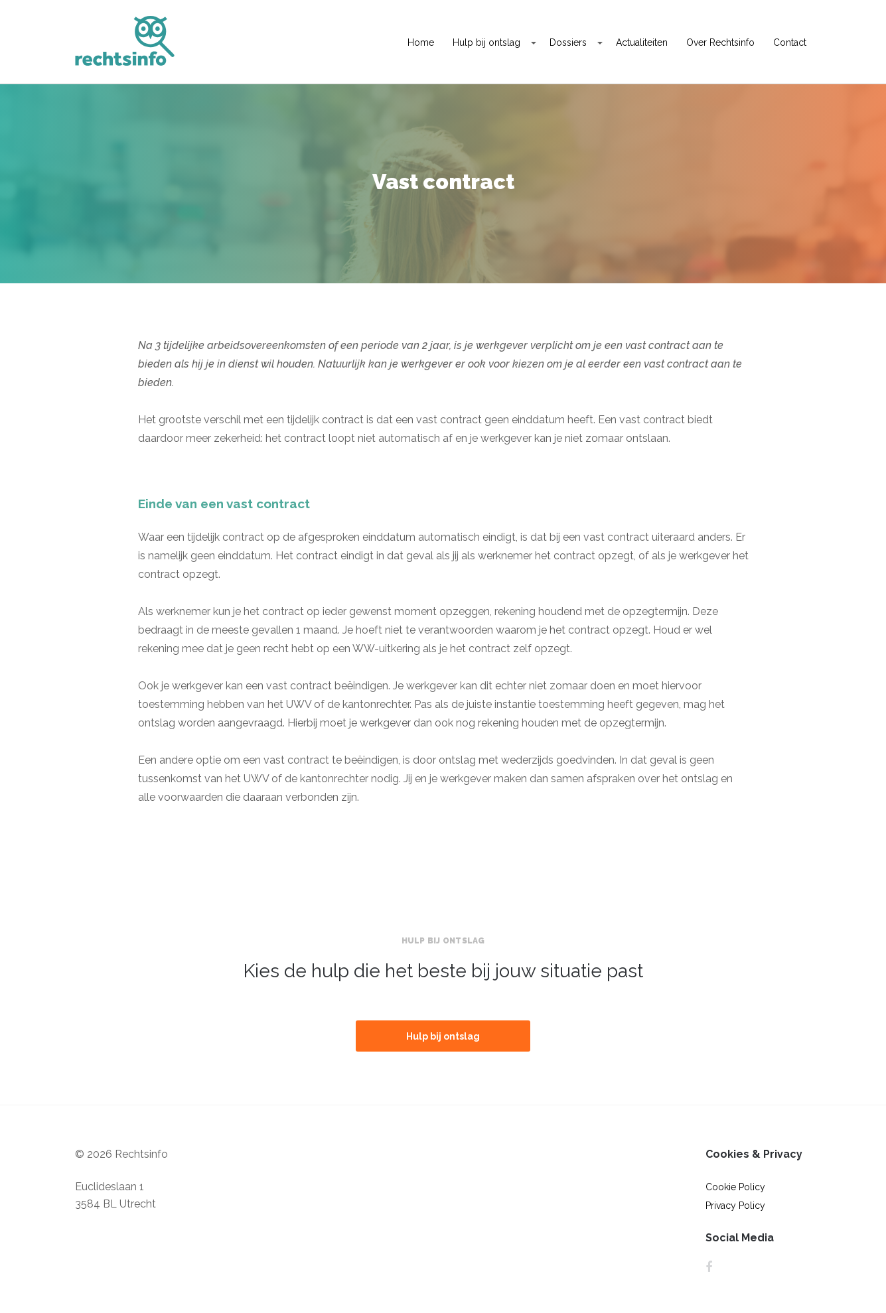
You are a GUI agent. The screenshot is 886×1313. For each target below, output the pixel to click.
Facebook (708, 1267)
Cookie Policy (735, 1187)
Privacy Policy (735, 1205)
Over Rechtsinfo (720, 42)
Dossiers (568, 42)
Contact (789, 42)
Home (420, 42)
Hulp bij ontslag (486, 42)
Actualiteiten (642, 42)
